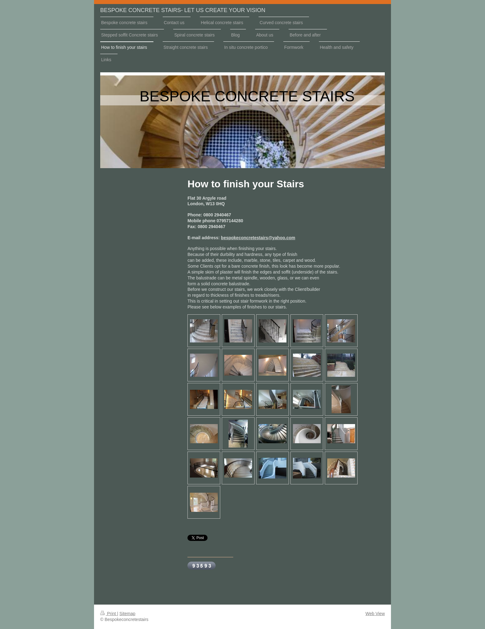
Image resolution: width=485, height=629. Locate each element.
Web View (375, 613)
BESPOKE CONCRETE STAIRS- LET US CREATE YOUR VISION (182, 10)
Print (108, 613)
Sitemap (127, 613)
